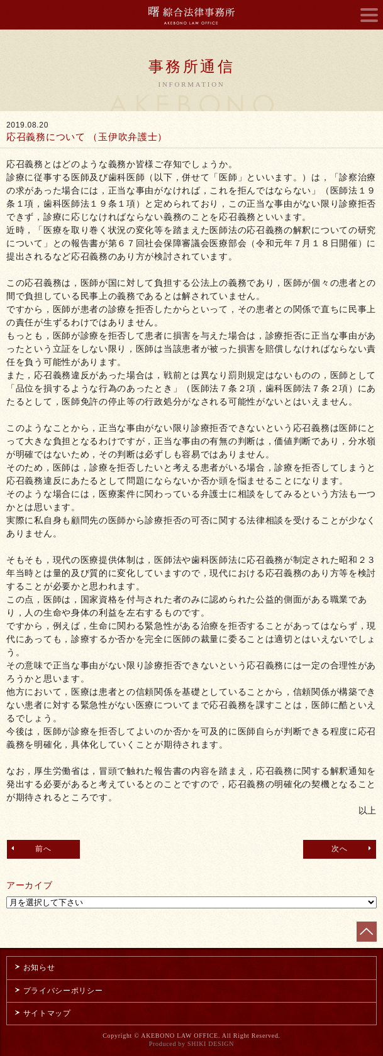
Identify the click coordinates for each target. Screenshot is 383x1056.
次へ (353, 848)
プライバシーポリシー (58, 990)
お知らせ (34, 967)
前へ (30, 848)
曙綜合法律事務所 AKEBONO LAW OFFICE (191, 15)
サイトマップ (42, 1013)
